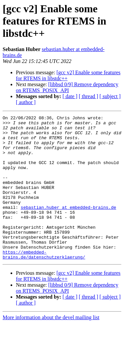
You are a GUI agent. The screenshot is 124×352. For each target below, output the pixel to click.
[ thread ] (88, 96)
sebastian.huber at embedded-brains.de (68, 226)
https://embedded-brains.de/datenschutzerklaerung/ (44, 283)
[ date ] (69, 96)
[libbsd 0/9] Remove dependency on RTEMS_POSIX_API (67, 87)
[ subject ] (110, 96)
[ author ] (26, 102)
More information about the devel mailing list (51, 346)
